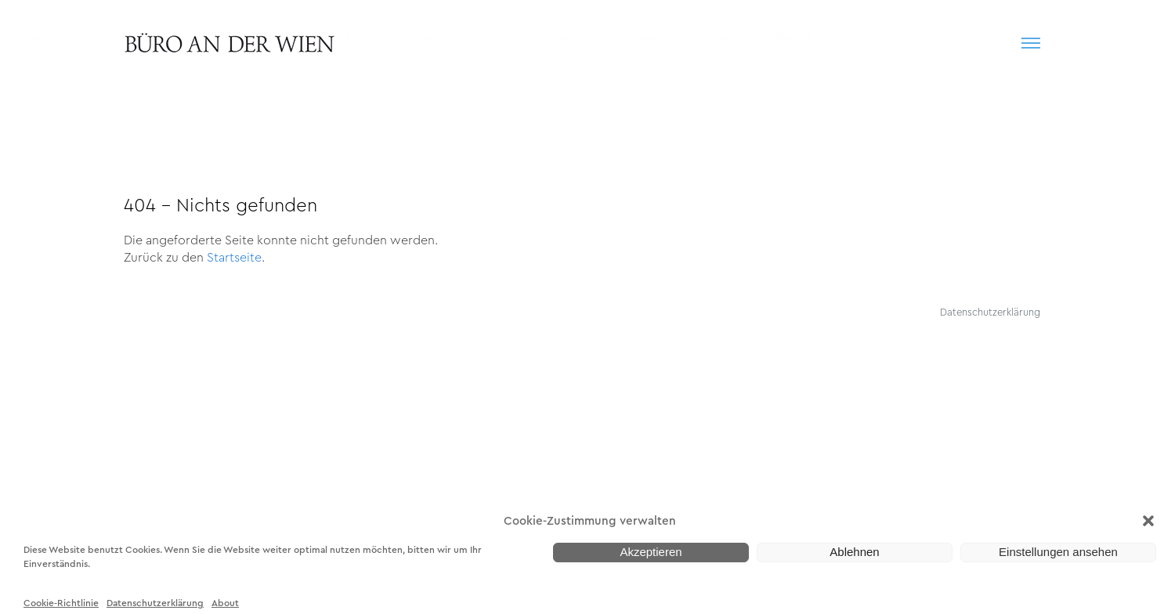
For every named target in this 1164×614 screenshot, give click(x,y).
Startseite (234, 257)
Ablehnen (854, 551)
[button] (1148, 521)
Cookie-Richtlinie (61, 597)
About (225, 597)
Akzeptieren (650, 551)
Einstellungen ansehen (1058, 551)
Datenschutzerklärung (155, 597)
